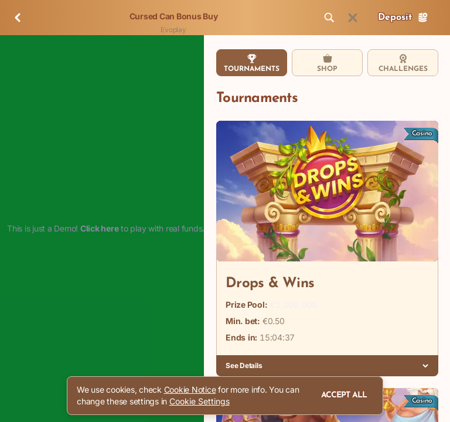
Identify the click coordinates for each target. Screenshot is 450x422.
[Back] (17, 17)
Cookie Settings (199, 401)
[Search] (329, 17)
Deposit (403, 17)
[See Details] (425, 365)
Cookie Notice (190, 389)
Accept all (344, 395)
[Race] (352, 17)
